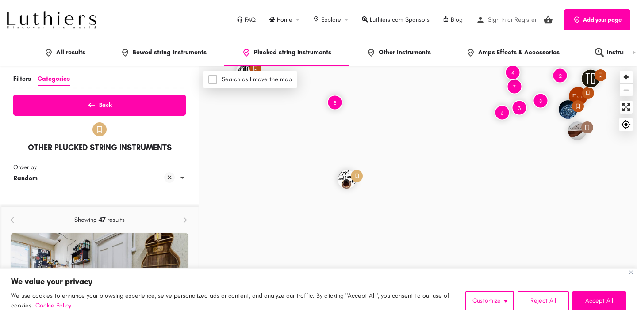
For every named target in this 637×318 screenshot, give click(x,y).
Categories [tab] (54, 79)
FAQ (246, 19)
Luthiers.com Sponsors (396, 19)
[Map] (418, 192)
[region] (318, 293)
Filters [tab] (22, 79)
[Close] (631, 272)
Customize (486, 300)
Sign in (497, 19)
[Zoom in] (626, 77)
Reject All (543, 300)
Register (525, 19)
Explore (327, 19)
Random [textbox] (94, 182)
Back (99, 103)
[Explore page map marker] (578, 96)
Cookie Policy (53, 305)
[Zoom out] (626, 89)
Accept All (599, 300)
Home (280, 19)
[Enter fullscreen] (626, 107)
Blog (453, 19)
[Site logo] (53, 19)
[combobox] (99, 181)
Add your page (597, 20)
